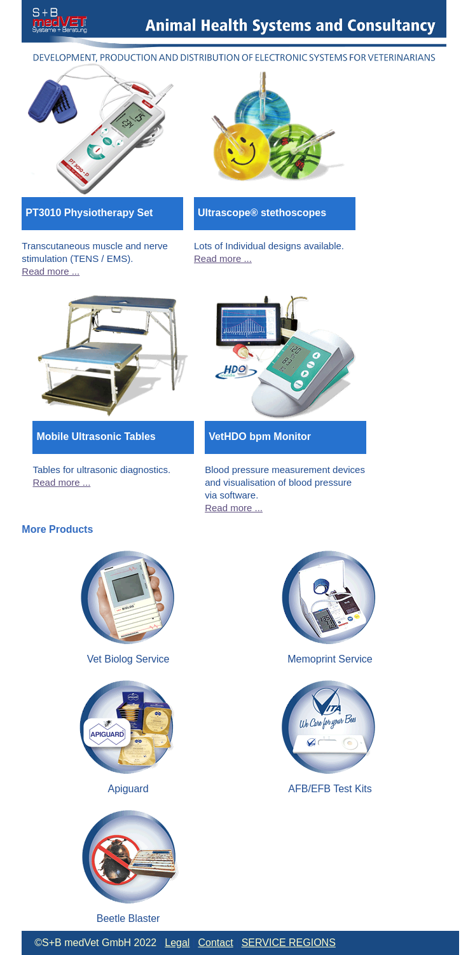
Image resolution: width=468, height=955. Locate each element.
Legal (177, 942)
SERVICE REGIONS (289, 942)
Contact (215, 942)
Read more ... (50, 271)
